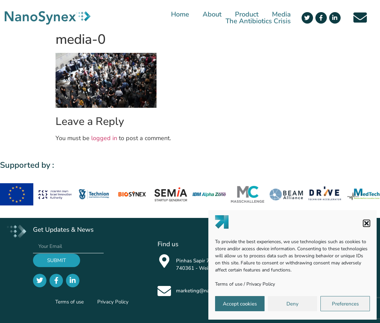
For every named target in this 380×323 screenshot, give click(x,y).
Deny (292, 303)
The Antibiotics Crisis (258, 21)
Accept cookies (240, 303)
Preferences (345, 303)
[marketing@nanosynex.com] (164, 291)
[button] (366, 223)
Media (281, 14)
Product (246, 14)
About (212, 14)
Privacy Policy (260, 284)
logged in (104, 138)
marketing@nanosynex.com (208, 290)
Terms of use (228, 284)
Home (180, 14)
